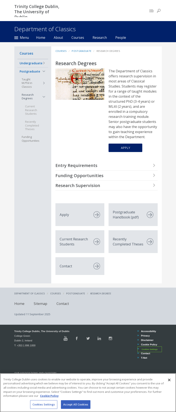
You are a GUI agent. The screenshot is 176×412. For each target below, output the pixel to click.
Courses (77, 37)
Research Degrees (28, 96)
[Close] (169, 387)
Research (100, 37)
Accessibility (148, 331)
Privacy (145, 335)
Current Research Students (31, 110)
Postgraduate (30, 71)
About (58, 37)
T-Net (144, 357)
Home (40, 37)
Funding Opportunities (30, 139)
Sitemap (40, 303)
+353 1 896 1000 (26, 345)
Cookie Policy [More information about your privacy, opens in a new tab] (49, 403)
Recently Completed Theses (32, 125)
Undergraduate (31, 63)
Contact (62, 303)
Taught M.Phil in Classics (27, 83)
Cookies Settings (150, 349)
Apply (125, 148)
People (120, 37)
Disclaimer (147, 340)
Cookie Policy (149, 344)
